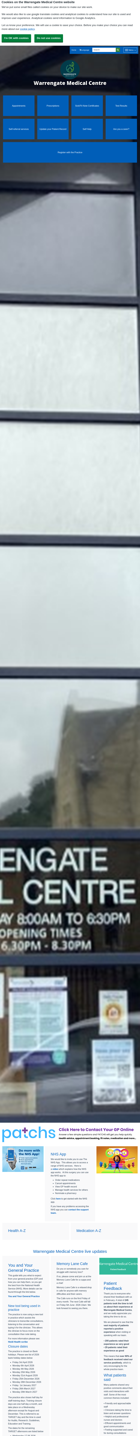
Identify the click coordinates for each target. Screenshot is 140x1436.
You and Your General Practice (24, 1296)
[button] (84, 50)
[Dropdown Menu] (130, 50)
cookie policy (27, 29)
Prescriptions (53, 106)
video (55, 1169)
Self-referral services (19, 129)
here (58, 1199)
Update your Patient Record (52, 129)
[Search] (104, 50)
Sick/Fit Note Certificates (87, 106)
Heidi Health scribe (18, 1342)
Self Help (87, 129)
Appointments (18, 106)
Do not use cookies (49, 38)
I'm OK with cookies (16, 38)
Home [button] (74, 50)
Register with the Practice (70, 152)
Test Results (121, 106)
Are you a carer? (121, 129)
